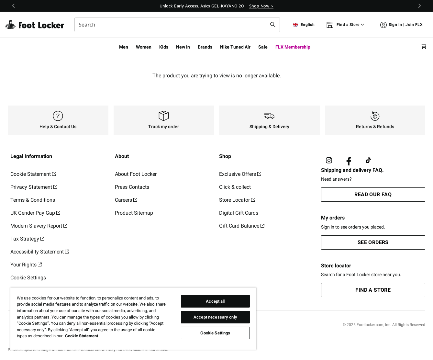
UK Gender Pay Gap (35, 213)
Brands (205, 47)
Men (123, 47)
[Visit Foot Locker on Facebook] (349, 160)
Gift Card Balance (241, 226)
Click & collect (235, 187)
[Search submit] (273, 24)
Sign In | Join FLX (401, 26)
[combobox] (177, 24)
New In (183, 47)
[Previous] (13, 6)
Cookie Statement (33, 174)
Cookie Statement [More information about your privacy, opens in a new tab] (81, 335)
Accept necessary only (215, 317)
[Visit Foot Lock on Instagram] (329, 160)
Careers (126, 200)
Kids (163, 47)
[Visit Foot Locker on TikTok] (368, 160)
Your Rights (26, 265)
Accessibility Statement (39, 252)
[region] (133, 318)
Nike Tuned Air (235, 47)
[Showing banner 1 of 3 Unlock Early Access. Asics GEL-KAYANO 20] (216, 6)
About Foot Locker (136, 174)
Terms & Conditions (32, 200)
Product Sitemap (134, 213)
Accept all (215, 301)
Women (143, 47)
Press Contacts (132, 187)
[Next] (419, 6)
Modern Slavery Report (38, 226)
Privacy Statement (33, 187)
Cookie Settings (28, 278)
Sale (263, 47)
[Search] (177, 24)
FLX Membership (292, 47)
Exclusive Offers (240, 174)
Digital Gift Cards (238, 213)
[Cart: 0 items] (422, 47)
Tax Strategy (27, 239)
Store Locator (237, 200)
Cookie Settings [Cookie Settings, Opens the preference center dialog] (215, 333)
